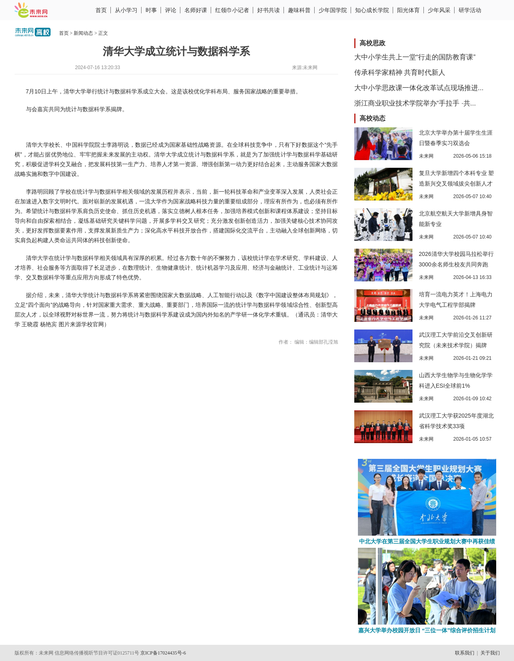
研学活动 (470, 10)
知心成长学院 (372, 10)
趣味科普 (299, 10)
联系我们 (464, 653)
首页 (101, 10)
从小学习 (126, 10)
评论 (170, 10)
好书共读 (268, 10)
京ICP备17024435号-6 (163, 653)
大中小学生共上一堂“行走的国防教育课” (415, 57)
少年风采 (439, 10)
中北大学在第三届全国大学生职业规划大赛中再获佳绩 (427, 542)
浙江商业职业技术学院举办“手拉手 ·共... (415, 103)
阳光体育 (408, 10)
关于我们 (490, 653)
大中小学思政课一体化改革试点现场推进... (419, 88)
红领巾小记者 (232, 10)
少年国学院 (333, 10)
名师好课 (195, 10)
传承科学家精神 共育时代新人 (400, 72)
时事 (151, 10)
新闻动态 (83, 33)
